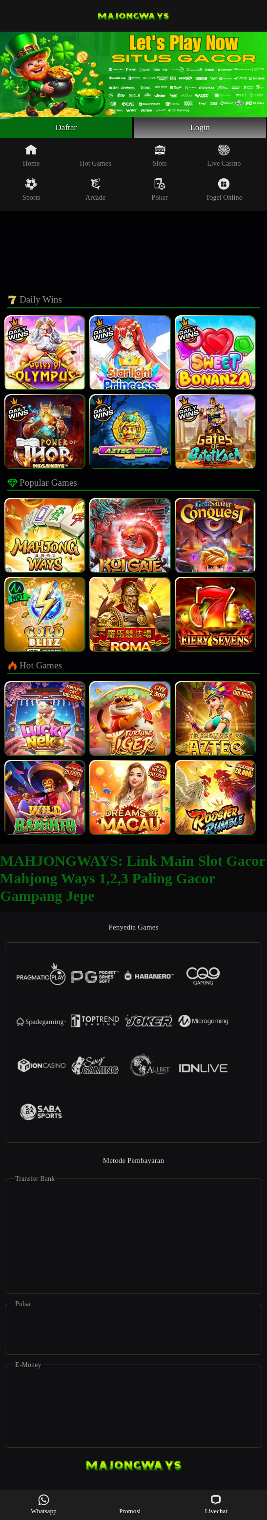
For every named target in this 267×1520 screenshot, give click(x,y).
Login (200, 128)
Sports (31, 191)
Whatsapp (44, 1504)
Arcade (95, 191)
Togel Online (224, 191)
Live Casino (224, 157)
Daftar (66, 128)
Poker (160, 191)
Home (31, 157)
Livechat (216, 1504)
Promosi (130, 1504)
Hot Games (95, 157)
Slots (160, 157)
